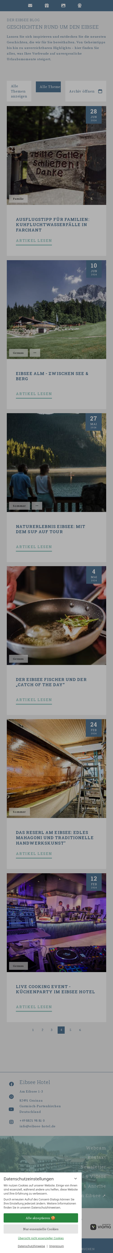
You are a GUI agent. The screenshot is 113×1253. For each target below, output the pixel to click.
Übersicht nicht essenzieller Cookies (41, 1238)
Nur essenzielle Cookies (41, 1229)
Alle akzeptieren (41, 1218)
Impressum (56, 1246)
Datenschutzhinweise (31, 1246)
